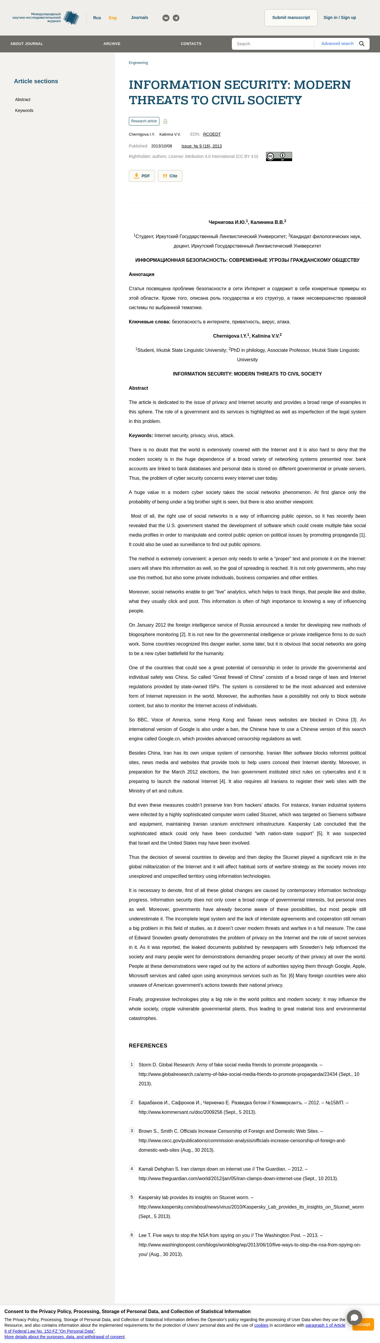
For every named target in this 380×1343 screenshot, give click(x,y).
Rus (97, 17)
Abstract (22, 99)
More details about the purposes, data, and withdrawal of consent (64, 1336)
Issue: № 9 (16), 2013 (201, 146)
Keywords (24, 110)
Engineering (138, 63)
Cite (170, 176)
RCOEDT (212, 134)
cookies (261, 1325)
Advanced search (338, 43)
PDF (142, 176)
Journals (139, 17)
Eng (112, 17)
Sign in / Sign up (340, 17)
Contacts (191, 44)
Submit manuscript (291, 17)
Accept (363, 1324)
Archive (112, 44)
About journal (26, 44)
